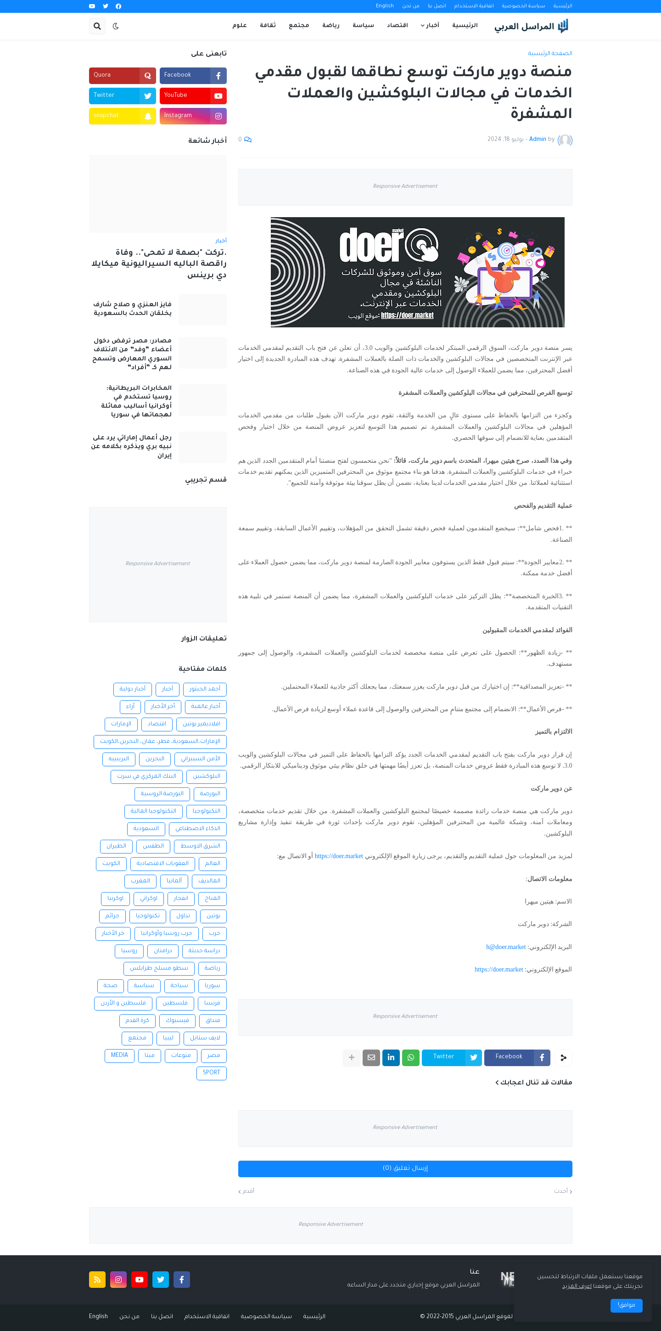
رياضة (212, 969)
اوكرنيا (115, 899)
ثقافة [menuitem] (268, 26)
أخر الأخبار (163, 707)
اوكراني (148, 899)
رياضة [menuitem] (331, 26)
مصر (213, 1056)
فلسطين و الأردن (123, 1003)
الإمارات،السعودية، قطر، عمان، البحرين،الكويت (160, 742)
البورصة (210, 794)
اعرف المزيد (577, 1287)
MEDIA (119, 1056)
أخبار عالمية (205, 707)
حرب (214, 934)
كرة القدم (137, 1021)
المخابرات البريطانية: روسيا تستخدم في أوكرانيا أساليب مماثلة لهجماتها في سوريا (136, 402)
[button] (116, 26)
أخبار (167, 689)
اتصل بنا (437, 6)
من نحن (411, 6)
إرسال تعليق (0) (405, 1168)
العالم (212, 864)
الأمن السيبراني (200, 759)
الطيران (116, 846)
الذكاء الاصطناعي (197, 829)
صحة (111, 986)
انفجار (181, 899)
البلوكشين (206, 777)
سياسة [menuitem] (363, 26)
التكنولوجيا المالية (153, 812)
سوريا (212, 986)
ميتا (150, 1056)
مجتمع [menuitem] (299, 26)
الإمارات (121, 724)
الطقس (153, 846)
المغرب (140, 881)
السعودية (146, 829)
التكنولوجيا (206, 812)
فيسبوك (177, 1021)
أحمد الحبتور (205, 689)
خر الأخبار (113, 934)
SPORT (211, 1073)
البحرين (155, 759)
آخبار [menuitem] (432, 26)
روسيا (129, 951)
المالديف (209, 881)
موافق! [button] (626, 1306)
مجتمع (137, 1038)
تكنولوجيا (148, 916)
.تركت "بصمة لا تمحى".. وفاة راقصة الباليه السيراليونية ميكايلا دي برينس (159, 265)
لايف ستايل (205, 1038)
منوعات (181, 1056)
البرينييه (119, 759)
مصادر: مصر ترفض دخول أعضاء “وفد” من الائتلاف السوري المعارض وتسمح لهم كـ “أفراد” (132, 355)
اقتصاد (157, 724)
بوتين (213, 916)
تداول (183, 916)
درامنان (163, 951)
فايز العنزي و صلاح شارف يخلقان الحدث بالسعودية (132, 310)
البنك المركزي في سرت (146, 777)
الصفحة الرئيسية (550, 54)
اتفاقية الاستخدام (474, 6)
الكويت (111, 864)
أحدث (561, 1192)
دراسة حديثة (204, 951)
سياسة (144, 986)
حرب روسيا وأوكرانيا (166, 934)
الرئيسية (563, 6)
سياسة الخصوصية (523, 6)
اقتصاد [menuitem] (397, 26)
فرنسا (212, 1003)
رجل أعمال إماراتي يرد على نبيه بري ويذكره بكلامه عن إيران (131, 447)
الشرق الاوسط (200, 846)
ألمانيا (174, 881)
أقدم (248, 1192)
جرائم (112, 916)
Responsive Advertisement (405, 187)
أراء (130, 707)
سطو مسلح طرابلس (159, 969)
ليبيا (168, 1038)
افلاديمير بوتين (201, 724)
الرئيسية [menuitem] (465, 26)
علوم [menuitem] (239, 26)
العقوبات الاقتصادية (163, 864)
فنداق (213, 1021)
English (385, 6)
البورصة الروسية (162, 794)
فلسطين (175, 1003)
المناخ (212, 899)
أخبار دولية (133, 689)
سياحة (179, 986)
